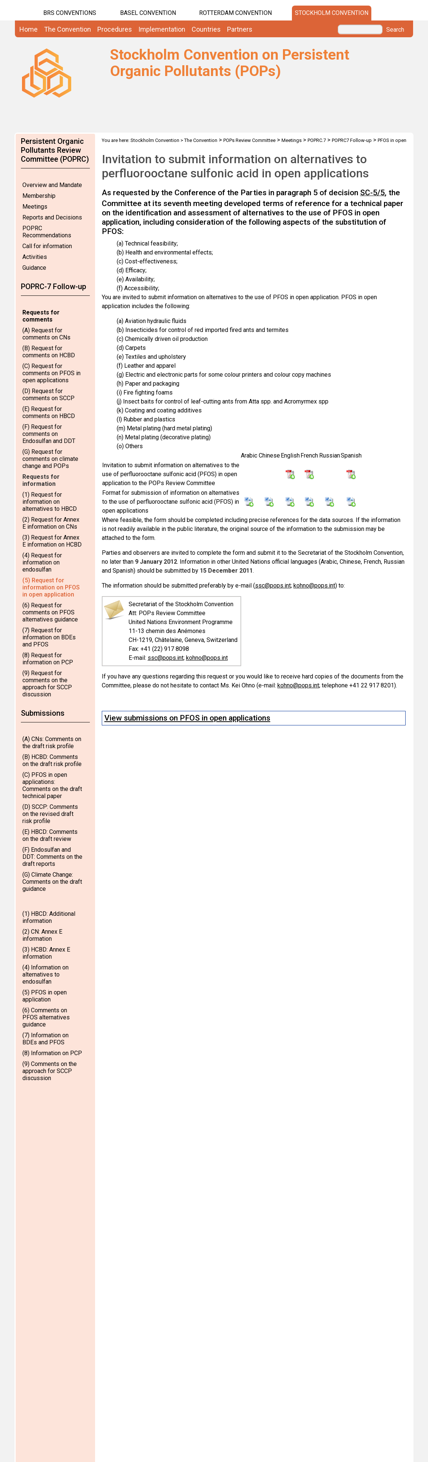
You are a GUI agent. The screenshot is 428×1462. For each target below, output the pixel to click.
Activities (34, 256)
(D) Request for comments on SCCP (48, 394)
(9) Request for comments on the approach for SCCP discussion (47, 684)
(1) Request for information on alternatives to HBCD (49, 501)
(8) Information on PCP (52, 1053)
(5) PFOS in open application (44, 996)
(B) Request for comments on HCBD (48, 352)
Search (395, 30)
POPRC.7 (317, 140)
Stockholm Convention (331, 12)
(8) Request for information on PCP (47, 659)
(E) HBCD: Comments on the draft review (50, 835)
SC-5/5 (372, 192)
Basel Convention (148, 12)
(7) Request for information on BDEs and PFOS (49, 637)
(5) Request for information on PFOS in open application (51, 587)
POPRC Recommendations (46, 232)
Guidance (34, 267)
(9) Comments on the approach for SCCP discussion (49, 1071)
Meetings (34, 206)
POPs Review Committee (249, 140)
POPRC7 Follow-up (352, 140)
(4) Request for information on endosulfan (42, 562)
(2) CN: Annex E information (42, 935)
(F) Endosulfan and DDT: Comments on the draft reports (52, 856)
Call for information (47, 246)
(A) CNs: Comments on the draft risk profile (51, 742)
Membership (39, 195)
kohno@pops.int (314, 585)
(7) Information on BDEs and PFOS (45, 1039)
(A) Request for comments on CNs (46, 334)
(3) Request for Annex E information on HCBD (52, 541)
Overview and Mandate (52, 185)
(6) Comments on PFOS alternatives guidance (46, 1017)
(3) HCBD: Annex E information (46, 953)
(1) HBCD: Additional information (48, 917)
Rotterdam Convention (235, 12)
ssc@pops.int (273, 585)
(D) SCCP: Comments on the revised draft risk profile (50, 814)
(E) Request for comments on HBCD (48, 412)
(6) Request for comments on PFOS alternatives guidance (50, 612)
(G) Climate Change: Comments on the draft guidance (52, 881)
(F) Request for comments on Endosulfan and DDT (48, 433)
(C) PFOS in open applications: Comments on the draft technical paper (52, 785)
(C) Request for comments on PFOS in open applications (51, 373)
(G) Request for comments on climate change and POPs (50, 458)
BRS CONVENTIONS (69, 12)
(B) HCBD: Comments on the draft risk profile (52, 760)
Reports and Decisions (52, 217)
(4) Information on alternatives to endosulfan (45, 974)
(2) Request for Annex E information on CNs (50, 523)
